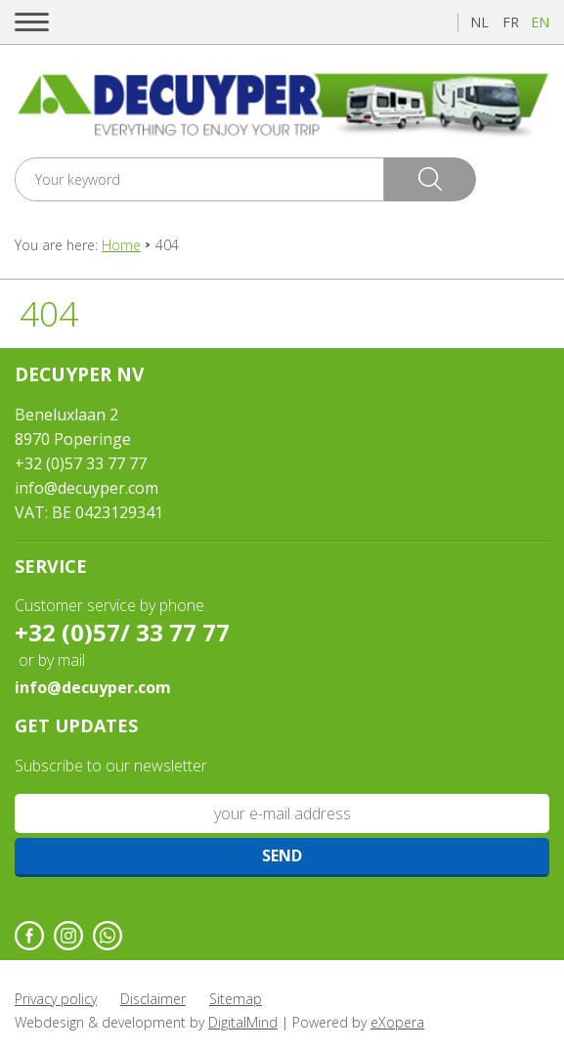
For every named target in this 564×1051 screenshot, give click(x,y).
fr (510, 22)
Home (121, 245)
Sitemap (235, 998)
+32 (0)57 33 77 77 (81, 463)
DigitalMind (243, 1022)
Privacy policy (56, 998)
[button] (32, 22)
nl (479, 22)
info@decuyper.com (86, 488)
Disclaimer (153, 998)
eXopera (397, 1022)
